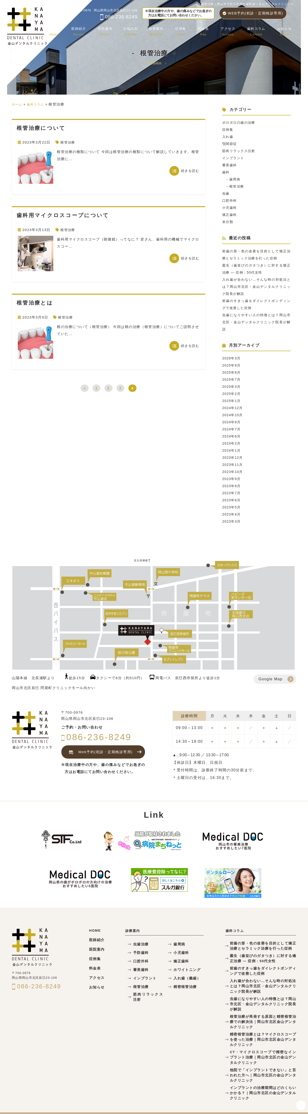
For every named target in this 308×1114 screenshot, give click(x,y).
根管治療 (68, 142)
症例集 (188, 29)
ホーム (69, 29)
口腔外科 (230, 200)
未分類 (228, 222)
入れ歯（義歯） (185, 978)
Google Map (270, 679)
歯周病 (236, 179)
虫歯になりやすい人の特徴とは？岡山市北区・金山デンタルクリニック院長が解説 (256, 322)
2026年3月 (232, 358)
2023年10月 (233, 472)
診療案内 (166, 29)
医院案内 (116, 29)
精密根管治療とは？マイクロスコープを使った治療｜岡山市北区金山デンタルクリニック (263, 1028)
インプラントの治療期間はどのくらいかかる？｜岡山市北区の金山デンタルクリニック (263, 1078)
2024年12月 (233, 408)
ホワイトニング (185, 970)
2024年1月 (232, 450)
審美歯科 (230, 165)
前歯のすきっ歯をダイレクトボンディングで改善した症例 (263, 969)
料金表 (209, 29)
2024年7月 (232, 429)
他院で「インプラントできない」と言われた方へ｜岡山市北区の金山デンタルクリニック (263, 1062)
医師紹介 (92, 29)
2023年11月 (233, 465)
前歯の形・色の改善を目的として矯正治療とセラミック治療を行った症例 (263, 945)
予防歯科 (140, 953)
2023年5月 (232, 507)
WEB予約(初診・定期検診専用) (253, 13)
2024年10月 (233, 415)
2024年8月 (232, 422)
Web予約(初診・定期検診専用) (99, 752)
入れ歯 (228, 137)
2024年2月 (232, 443)
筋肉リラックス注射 (240, 151)
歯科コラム (259, 29)
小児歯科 (230, 207)
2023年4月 (232, 514)
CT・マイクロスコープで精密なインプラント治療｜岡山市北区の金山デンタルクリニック (263, 1045)
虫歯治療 (140, 944)
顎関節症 (230, 144)
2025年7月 (232, 379)
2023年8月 (232, 486)
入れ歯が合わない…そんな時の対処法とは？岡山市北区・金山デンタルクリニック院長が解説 (256, 286)
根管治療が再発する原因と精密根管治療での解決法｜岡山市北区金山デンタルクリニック (263, 1011)
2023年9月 (232, 479)
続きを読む (190, 171)
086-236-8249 (119, 16)
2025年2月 (232, 394)
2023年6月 (232, 500)
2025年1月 (232, 401)
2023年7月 (232, 493)
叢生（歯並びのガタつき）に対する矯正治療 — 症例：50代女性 (263, 957)
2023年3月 (232, 521)
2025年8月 (232, 372)
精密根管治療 (183, 987)
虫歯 (226, 193)
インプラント (234, 158)
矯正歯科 (230, 215)
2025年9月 (232, 365)
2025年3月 (232, 386)
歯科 (226, 172)
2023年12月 (233, 457)
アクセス (232, 29)
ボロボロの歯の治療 (240, 122)
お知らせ (285, 29)
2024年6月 (232, 436)
